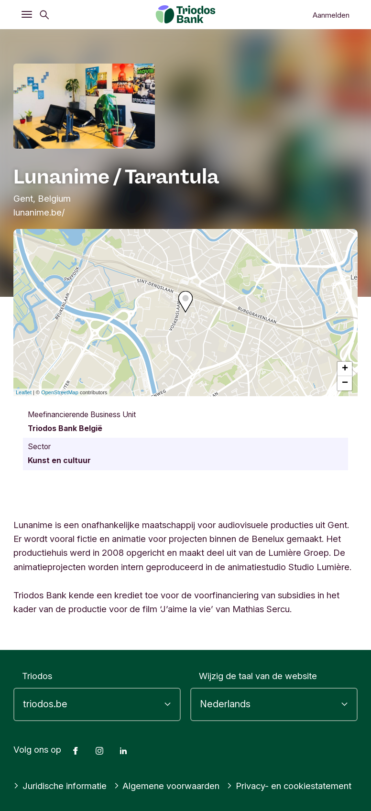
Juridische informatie (60, 785)
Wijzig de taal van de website (258, 675)
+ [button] (345, 369)
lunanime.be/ (39, 212)
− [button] (345, 383)
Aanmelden (331, 15)
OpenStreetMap (59, 392)
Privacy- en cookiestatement (289, 785)
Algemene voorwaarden (167, 785)
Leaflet (24, 392)
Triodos (37, 675)
